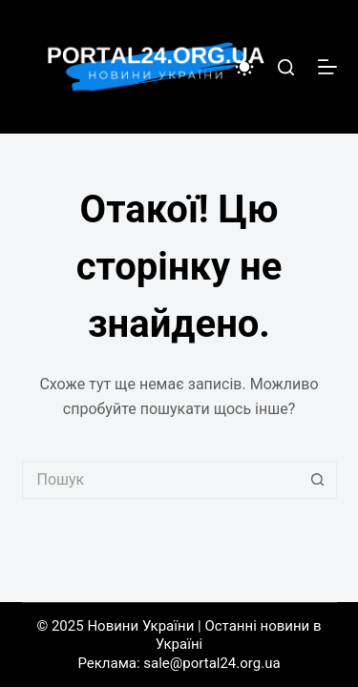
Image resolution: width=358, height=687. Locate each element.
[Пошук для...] (160, 480)
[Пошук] (286, 67)
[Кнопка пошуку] (318, 480)
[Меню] (327, 66)
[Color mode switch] (244, 66)
